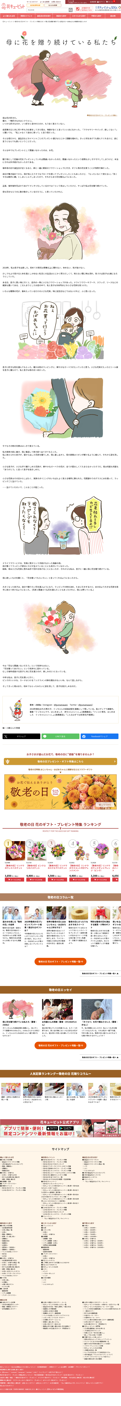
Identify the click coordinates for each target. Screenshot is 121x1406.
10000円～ (90, 1236)
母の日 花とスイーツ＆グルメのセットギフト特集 (59, 1173)
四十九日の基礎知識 (90, 1313)
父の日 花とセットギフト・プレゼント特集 (57, 1214)
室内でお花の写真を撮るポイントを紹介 (97, 1344)
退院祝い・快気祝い (8, 1247)
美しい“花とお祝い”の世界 (93, 1335)
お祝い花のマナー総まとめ (52, 1324)
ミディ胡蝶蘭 (6, 1293)
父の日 (4, 1256)
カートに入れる (14, 880)
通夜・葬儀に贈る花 (8, 1179)
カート (109, 2)
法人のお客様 (52, 5)
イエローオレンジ (49, 1273)
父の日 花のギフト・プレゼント (72, 1375)
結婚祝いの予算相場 (49, 1309)
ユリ (85, 1168)
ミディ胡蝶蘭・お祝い (50, 1241)
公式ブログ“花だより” (55, 1372)
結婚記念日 (5, 1170)
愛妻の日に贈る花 (5, 1380)
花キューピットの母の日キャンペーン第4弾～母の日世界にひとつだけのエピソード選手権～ (60, 1200)
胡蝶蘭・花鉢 (5, 1181)
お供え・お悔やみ (8, 1173)
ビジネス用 (5, 1286)
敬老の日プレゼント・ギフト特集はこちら (65, 761)
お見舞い (5, 1282)
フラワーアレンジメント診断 (93, 1346)
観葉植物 (5, 1291)
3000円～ (90, 1228)
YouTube (29, 1372)
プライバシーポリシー (82, 1367)
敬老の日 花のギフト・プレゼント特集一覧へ (61, 961)
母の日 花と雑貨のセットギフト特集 (55, 1175)
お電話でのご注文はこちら (86, 9)
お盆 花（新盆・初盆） (7, 1377)
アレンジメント (47, 1225)
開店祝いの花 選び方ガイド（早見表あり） (57, 1328)
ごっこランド (43, 1372)
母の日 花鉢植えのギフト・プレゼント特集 (57, 1168)
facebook (13, 1372)
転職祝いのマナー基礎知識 (52, 1313)
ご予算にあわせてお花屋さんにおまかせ (55, 1262)
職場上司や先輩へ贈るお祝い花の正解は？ (57, 1326)
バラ (85, 1166)
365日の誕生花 (54, 1383)
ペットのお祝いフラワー (10, 1252)
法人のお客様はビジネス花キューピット (23, 1367)
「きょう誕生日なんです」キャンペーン (56, 1218)
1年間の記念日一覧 (90, 1350)
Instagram (21, 1372)
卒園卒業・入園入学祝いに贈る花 (10, 1383)
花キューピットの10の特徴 (93, 1348)
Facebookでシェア (99, 736)
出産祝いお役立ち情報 (50, 1311)
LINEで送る (60, 736)
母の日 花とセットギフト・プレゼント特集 (57, 1170)
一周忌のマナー (89, 1311)
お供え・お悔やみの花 (9, 1175)
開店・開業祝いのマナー (10, 1307)
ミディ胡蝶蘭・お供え (50, 1243)
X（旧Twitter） (4, 1372)
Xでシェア (21, 736)
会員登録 (92, 2)
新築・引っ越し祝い (8, 1236)
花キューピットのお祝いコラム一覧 (54, 1304)
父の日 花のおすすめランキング (53, 1212)
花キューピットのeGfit (49, 1267)
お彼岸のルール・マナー (92, 1317)
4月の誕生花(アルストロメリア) (12, 1164)
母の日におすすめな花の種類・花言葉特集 (57, 1179)
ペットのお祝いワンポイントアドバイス (56, 1315)
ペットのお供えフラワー (10, 1276)
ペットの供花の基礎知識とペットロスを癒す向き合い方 (102, 1309)
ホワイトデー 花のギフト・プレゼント (54, 1380)
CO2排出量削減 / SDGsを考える (94, 1328)
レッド (45, 1276)
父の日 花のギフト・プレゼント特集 (14, 1190)
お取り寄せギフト (8, 1284)
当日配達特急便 (35, 5)
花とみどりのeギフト (49, 1265)
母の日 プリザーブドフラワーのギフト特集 (57, 1166)
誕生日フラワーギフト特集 (11, 1162)
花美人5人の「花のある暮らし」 (94, 1333)
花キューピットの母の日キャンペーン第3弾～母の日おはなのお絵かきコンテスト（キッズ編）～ (60, 1195)
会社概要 (71, 1367)
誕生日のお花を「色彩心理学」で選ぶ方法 (57, 1307)
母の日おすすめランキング (53, 1375)
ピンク (45, 1271)
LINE (35, 1372)
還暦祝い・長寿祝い (8, 1249)
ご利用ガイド (52, 1367)
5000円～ (90, 1232)
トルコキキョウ (89, 1170)
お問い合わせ (56, 2)
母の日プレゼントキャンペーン (53, 1184)
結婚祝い (5, 1243)
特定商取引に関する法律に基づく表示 (11, 1369)
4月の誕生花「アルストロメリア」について (98, 1354)
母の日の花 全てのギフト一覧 (52, 1177)
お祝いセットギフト (28, 1383)
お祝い (4, 1232)
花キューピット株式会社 (55, 1389)
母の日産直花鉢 (39, 1375)
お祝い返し (5, 1280)
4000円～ (90, 1230)
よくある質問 (44, 2)
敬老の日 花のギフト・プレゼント (26, 1377)
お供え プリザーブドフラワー (11, 1273)
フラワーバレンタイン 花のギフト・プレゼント (27, 1380)
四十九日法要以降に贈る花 (11, 1177)
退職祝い (5, 1168)
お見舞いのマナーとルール (52, 1320)
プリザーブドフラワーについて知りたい (97, 1357)
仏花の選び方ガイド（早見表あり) (95, 1324)
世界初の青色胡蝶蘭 (49, 1245)
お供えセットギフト (42, 1383)
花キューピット (4, 1367)
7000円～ (90, 1234)
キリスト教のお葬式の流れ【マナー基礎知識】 (99, 1320)
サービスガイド (32, 2)
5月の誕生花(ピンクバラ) (91, 1175)
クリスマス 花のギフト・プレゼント (49, 1377)
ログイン (101, 2)
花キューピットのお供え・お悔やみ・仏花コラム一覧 (101, 1304)
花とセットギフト (48, 1260)
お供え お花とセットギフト (11, 1271)
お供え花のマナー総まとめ (93, 1322)
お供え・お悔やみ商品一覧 (11, 1262)
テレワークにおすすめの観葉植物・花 (96, 1341)
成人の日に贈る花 (88, 1377)
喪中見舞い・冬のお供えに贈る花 (71, 1377)
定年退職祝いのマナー (9, 1309)
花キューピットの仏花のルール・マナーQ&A (98, 1307)
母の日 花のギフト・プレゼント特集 (14, 1188)
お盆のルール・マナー (91, 1315)
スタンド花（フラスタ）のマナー (54, 1317)
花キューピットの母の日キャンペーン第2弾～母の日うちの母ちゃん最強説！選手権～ (60, 1191)
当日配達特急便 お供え (9, 1260)
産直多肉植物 (47, 1252)
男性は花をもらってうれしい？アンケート (98, 1339)
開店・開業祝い (7, 1166)
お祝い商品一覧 (7, 1230)
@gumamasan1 (61, 704)
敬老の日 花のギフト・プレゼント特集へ (101, 115)
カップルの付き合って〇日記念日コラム (97, 1352)
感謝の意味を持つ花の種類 (93, 1359)
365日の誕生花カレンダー (10, 1304)
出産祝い (5, 1245)
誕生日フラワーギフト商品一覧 (94, 1164)
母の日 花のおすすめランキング (53, 1164)
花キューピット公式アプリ (94, 1383)
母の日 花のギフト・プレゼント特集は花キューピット (16, 1375)
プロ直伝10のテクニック (92, 1330)
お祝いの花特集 (7, 1160)
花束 (43, 1228)
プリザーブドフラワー (8, 1184)
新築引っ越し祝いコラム (51, 1322)
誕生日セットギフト (89, 1177)
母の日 (4, 1254)
